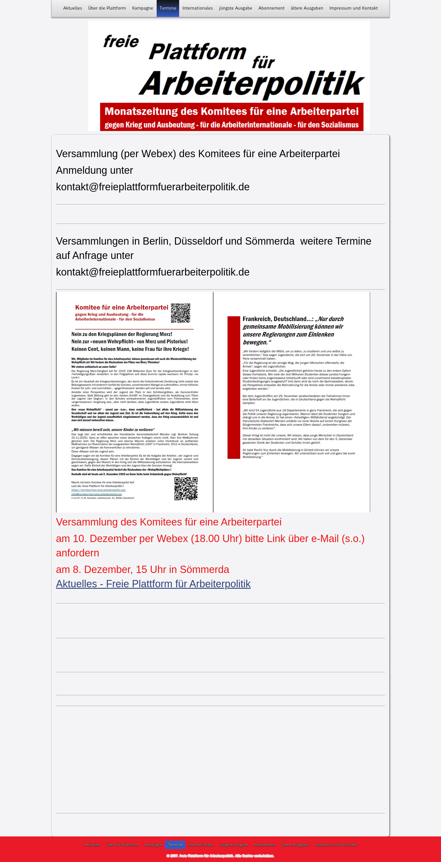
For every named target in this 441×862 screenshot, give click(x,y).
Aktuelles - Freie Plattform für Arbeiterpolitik (153, 584)
